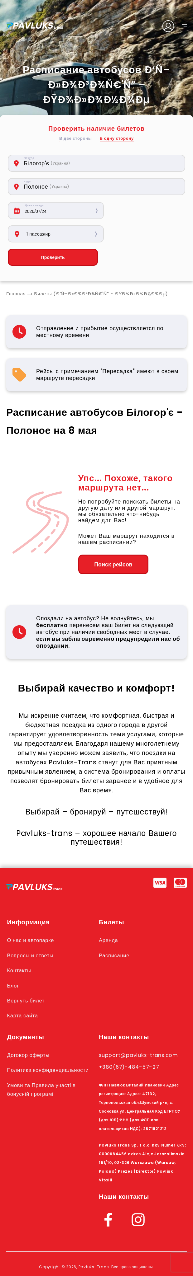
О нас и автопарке (31, 917)
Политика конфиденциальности (49, 1046)
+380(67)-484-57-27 (130, 1043)
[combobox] (73, 163)
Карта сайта (23, 992)
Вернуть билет (26, 977)
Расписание (114, 932)
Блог (13, 962)
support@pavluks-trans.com (140, 1031)
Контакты (19, 947)
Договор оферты (29, 1031)
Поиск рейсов (112, 541)
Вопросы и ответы (31, 932)
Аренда (109, 917)
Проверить (50, 234)
